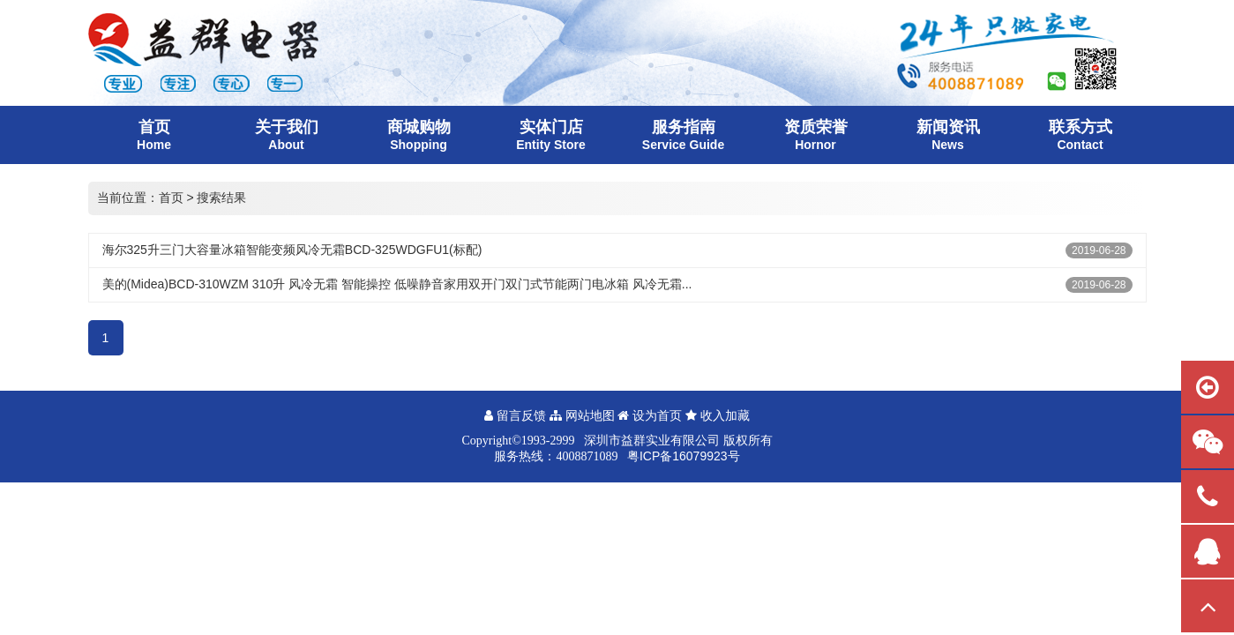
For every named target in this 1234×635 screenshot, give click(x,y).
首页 (171, 197)
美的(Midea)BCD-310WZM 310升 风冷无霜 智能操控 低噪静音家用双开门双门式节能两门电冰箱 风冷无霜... (397, 284)
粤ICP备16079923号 (683, 456)
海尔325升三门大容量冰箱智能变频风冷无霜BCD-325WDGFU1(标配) (292, 250)
